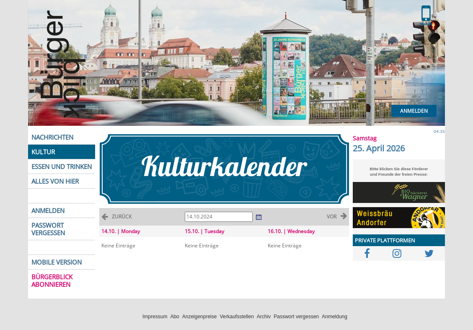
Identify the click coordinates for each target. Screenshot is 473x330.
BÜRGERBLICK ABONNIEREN (51, 280)
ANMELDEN (48, 210)
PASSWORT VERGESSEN (48, 229)
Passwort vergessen (296, 317)
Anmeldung (334, 317)
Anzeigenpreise (199, 317)
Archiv (264, 317)
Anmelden (414, 110)
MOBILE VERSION (56, 262)
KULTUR (43, 152)
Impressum (154, 317)
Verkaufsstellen (236, 317)
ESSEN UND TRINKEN (61, 166)
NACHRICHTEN (52, 137)
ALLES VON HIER (55, 181)
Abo (174, 317)
